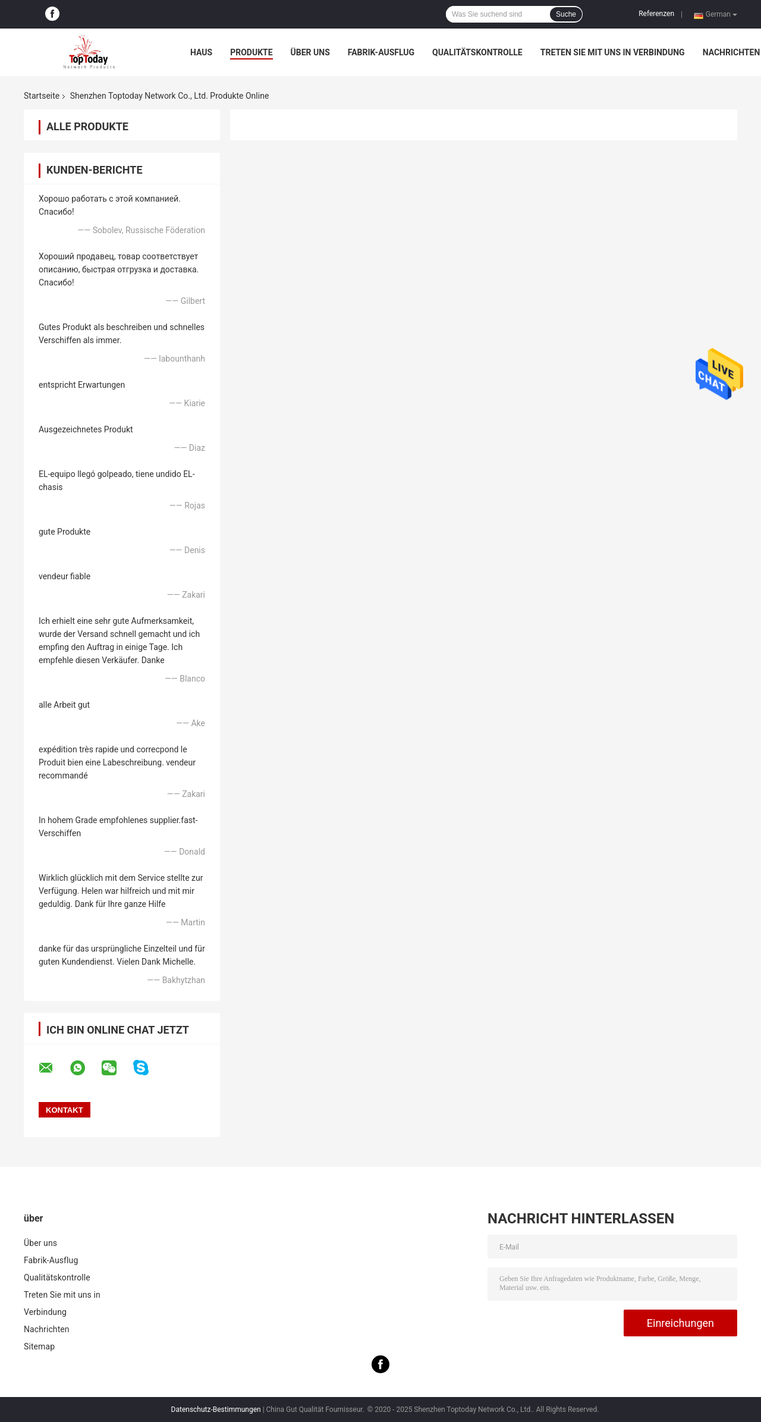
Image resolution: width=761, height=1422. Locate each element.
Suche (566, 14)
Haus (201, 52)
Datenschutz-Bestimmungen (216, 1409)
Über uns (310, 52)
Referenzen (656, 14)
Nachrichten (731, 52)
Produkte (251, 52)
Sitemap (39, 1346)
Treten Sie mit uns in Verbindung (612, 52)
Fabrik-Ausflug (381, 52)
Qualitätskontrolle (477, 52)
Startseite (41, 96)
